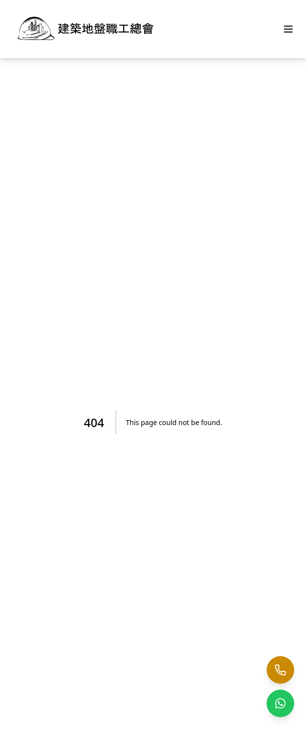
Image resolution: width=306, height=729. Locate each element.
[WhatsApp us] (280, 703)
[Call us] (280, 670)
